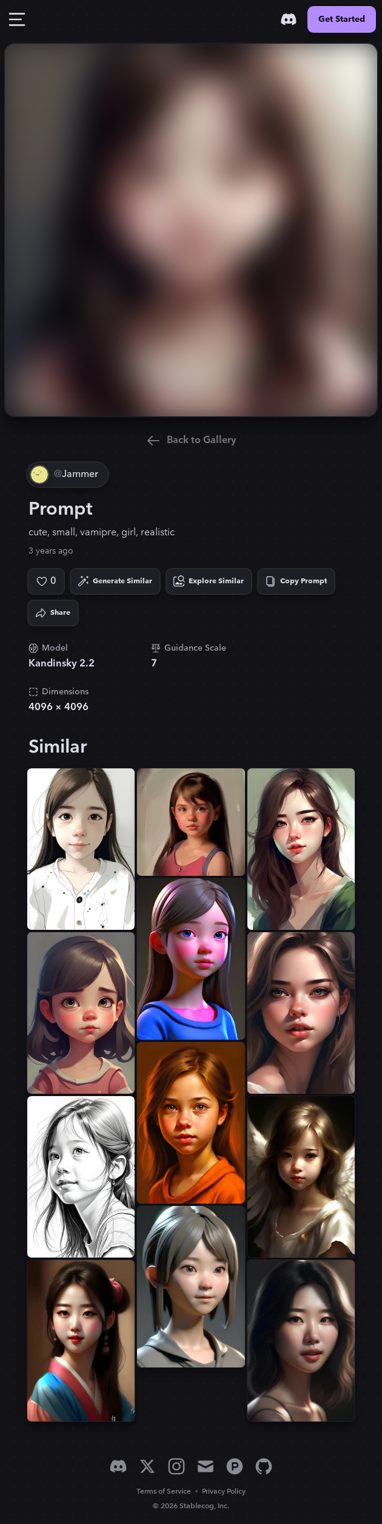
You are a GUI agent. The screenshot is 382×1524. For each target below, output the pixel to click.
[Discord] (289, 19)
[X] (147, 1466)
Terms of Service (163, 1491)
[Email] (205, 1466)
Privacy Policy (224, 1491)
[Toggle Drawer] (17, 19)
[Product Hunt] (234, 1466)
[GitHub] (263, 1466)
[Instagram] (176, 1466)
